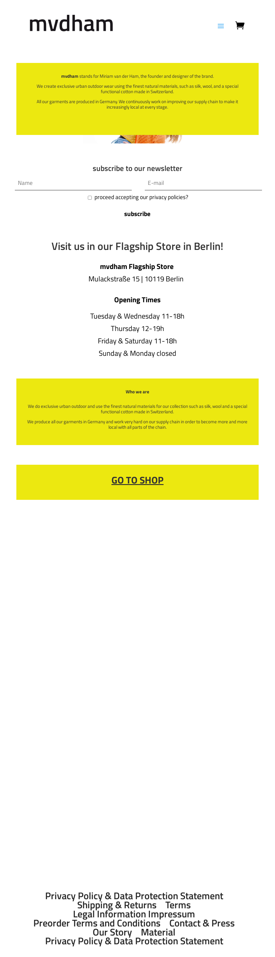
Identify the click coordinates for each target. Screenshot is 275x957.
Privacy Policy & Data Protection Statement (134, 895)
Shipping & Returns (117, 904)
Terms (178, 904)
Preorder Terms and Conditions (97, 923)
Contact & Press (202, 923)
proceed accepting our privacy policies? (141, 197)
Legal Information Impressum (134, 913)
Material (158, 932)
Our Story (112, 932)
